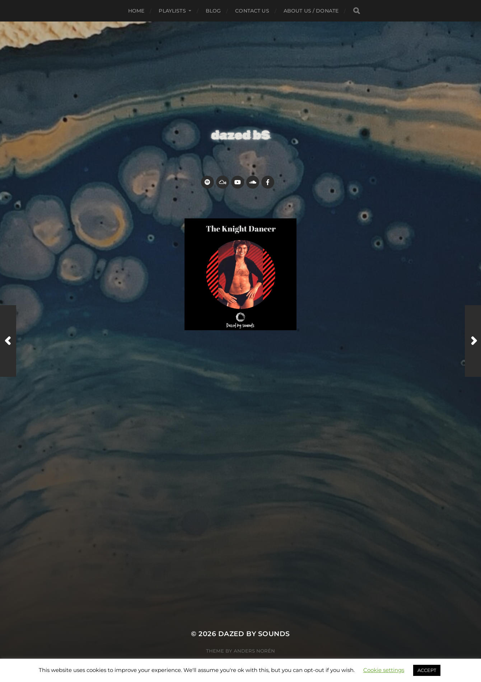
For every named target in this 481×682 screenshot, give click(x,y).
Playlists (172, 11)
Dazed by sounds (254, 634)
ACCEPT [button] (426, 670)
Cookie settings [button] (383, 670)
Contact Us (252, 11)
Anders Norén (254, 651)
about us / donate (311, 11)
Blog (213, 11)
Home (136, 11)
